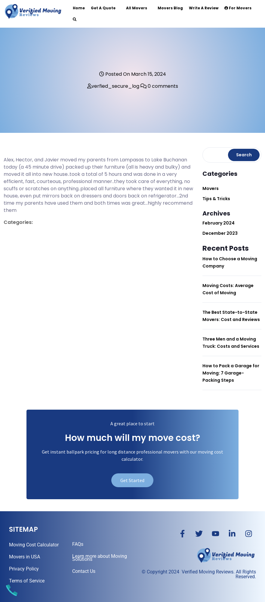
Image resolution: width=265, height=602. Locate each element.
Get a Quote (103, 8)
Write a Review (203, 8)
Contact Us (83, 571)
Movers (210, 188)
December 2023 (220, 233)
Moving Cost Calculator (34, 545)
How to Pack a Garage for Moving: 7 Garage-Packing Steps (230, 373)
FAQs (77, 544)
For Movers (237, 8)
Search (244, 155)
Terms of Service (27, 581)
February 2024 (218, 223)
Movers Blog (170, 8)
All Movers (136, 8)
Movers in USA (24, 557)
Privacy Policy (24, 569)
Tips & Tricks (216, 199)
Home (79, 8)
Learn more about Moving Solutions (99, 557)
